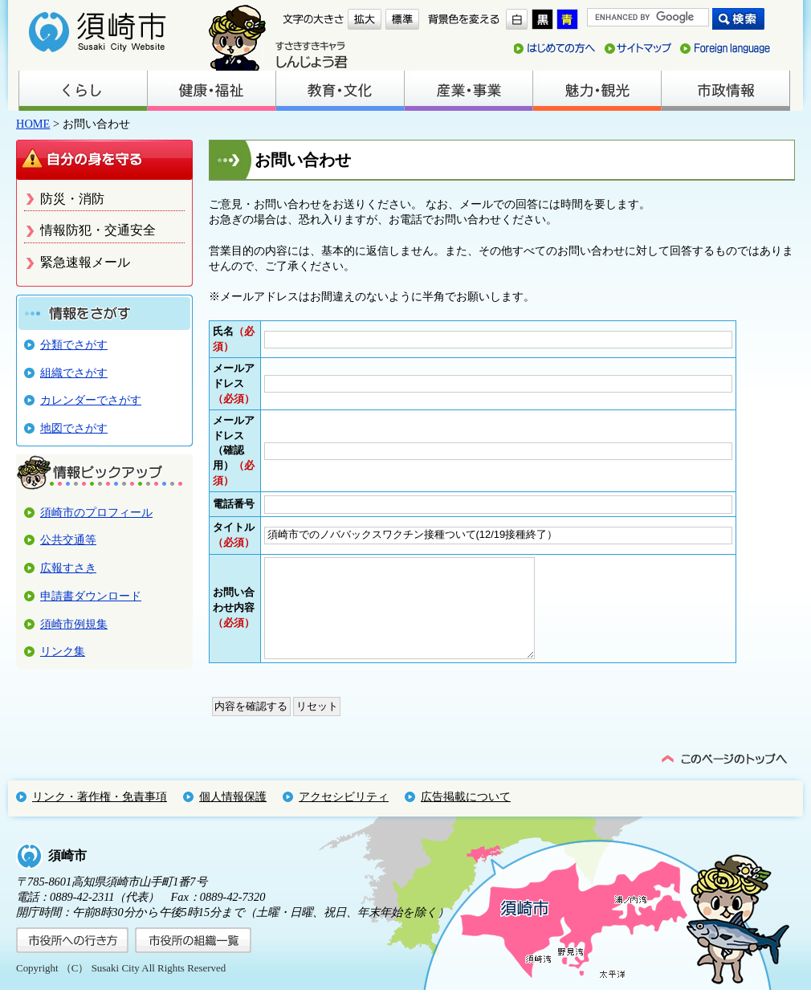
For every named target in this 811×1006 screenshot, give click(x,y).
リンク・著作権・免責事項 (99, 812)
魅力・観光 (596, 91)
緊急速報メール (85, 262)
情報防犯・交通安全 (98, 230)
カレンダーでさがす (90, 399)
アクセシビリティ (344, 812)
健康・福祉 (211, 91)
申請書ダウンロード (90, 595)
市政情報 (725, 91)
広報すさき (68, 567)
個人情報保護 (233, 812)
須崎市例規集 (74, 623)
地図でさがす (74, 428)
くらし (82, 91)
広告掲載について (466, 812)
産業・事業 (468, 91)
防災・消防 (72, 199)
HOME (33, 123)
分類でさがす (74, 344)
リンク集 (62, 651)
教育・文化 (339, 91)
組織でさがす (74, 372)
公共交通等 (68, 539)
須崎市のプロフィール (96, 512)
